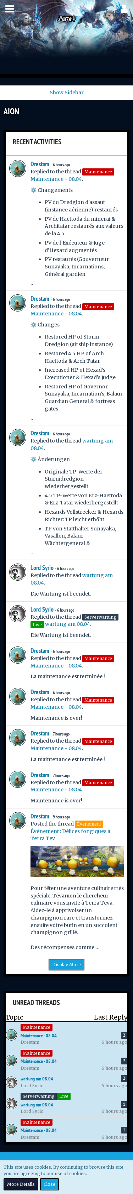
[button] (10, 9)
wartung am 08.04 (67, 624)
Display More (66, 964)
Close (49, 1184)
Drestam (40, 164)
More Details (21, 1184)
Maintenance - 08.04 (56, 179)
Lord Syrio (42, 568)
